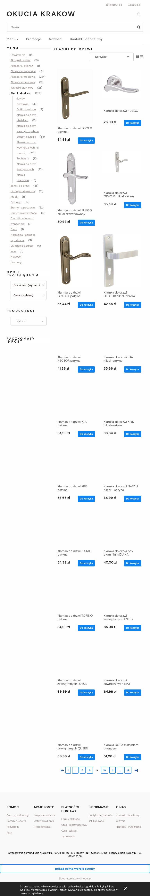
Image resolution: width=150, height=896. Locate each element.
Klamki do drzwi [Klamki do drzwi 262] (21, 93)
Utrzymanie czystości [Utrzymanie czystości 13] (24, 213)
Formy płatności (70, 819)
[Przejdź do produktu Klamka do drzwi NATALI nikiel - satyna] (121, 463)
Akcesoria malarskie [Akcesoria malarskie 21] (23, 71)
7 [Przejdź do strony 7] (82, 770)
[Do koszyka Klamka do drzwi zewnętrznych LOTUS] (86, 692)
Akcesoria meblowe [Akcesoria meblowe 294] (23, 76)
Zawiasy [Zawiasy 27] (16, 202)
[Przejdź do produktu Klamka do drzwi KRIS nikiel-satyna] (121, 398)
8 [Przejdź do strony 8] (90, 770)
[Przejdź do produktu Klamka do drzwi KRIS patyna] (75, 463)
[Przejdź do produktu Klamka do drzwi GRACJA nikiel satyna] (121, 169)
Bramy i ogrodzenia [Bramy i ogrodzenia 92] (23, 207)
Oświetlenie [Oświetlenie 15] (18, 55)
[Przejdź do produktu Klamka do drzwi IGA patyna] (75, 398)
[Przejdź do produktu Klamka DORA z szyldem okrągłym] (121, 721)
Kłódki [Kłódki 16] (14, 196)
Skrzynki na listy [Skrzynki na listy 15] (20, 60)
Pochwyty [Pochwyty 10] (23, 158)
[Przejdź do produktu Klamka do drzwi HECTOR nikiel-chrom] (121, 260)
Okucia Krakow (41, 13)
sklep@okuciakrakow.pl (122, 853)
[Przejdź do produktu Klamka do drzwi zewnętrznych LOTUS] (75, 656)
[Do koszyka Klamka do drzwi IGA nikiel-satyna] (132, 369)
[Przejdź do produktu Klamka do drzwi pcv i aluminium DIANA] (121, 527)
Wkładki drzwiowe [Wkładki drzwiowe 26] (22, 87)
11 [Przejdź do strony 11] (112, 770)
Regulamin (13, 826)
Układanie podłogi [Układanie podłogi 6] (22, 245)
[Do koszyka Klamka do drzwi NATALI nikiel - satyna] (132, 499)
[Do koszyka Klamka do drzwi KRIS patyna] (86, 499)
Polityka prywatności (101, 815)
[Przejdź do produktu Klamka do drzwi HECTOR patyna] (75, 333)
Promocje (16, 262)
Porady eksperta (16, 821)
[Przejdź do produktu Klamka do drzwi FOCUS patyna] (75, 96)
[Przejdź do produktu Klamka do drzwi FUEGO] (121, 87)
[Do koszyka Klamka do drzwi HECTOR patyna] (86, 369)
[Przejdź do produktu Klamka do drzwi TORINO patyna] (75, 592)
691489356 (75, 856)
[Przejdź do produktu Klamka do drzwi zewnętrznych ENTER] (121, 592)
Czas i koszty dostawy (74, 825)
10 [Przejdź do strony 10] (104, 770)
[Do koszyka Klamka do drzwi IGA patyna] (86, 434)
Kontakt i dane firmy (127, 815)
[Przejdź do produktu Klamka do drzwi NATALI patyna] (75, 527)
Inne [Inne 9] (13, 251)
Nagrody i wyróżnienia (128, 826)
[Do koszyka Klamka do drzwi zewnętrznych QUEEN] (86, 757)
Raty (9, 832)
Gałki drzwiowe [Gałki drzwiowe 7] (26, 109)
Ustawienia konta (44, 821)
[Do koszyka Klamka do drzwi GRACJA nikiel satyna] (132, 205)
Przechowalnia (42, 826)
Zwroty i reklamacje (18, 815)
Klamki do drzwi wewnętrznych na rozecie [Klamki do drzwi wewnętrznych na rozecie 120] (28, 147)
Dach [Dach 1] (14, 229)
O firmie (120, 821)
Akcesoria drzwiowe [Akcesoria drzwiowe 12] (23, 82)
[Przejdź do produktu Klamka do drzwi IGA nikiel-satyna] (121, 333)
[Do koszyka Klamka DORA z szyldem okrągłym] (132, 757)
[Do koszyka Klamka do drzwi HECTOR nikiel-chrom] (132, 305)
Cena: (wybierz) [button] (23, 295)
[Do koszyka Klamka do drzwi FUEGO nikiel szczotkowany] (86, 223)
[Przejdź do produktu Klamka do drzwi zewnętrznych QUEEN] (75, 721)
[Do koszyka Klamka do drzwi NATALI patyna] (86, 563)
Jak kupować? (97, 821)
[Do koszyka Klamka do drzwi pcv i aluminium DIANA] (132, 563)
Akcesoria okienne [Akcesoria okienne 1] (22, 66)
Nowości (16, 256)
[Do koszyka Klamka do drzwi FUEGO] (132, 123)
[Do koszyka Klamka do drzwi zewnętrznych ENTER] (132, 628)
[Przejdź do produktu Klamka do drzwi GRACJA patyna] (75, 260)
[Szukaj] (138, 27)
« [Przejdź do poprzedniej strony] (61, 770)
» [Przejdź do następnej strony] (135, 770)
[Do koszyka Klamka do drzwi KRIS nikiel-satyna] (132, 434)
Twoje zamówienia (44, 815)
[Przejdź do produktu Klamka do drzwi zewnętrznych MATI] (121, 656)
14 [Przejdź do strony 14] (128, 770)
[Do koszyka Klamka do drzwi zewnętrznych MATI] (132, 692)
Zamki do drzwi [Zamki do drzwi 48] (20, 185)
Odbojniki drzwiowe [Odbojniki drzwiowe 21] (23, 191)
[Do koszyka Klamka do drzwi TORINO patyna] (86, 628)
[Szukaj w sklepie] (71, 27)
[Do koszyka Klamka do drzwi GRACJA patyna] (86, 305)
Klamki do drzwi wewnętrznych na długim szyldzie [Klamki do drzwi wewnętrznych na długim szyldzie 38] (28, 131)
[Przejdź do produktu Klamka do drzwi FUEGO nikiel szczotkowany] (75, 178)
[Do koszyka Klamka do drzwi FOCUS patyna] (86, 140)
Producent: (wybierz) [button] (26, 285)
